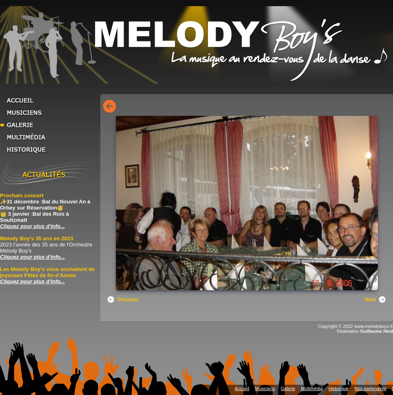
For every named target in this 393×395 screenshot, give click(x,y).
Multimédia (49, 137)
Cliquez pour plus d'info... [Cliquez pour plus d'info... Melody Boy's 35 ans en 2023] (32, 257)
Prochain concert (21, 195)
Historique (49, 149)
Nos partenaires (370, 388)
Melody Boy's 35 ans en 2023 (36, 238)
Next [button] (375, 299)
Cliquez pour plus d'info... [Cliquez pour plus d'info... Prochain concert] (32, 226)
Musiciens (49, 112)
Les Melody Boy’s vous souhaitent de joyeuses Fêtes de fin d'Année (47, 272)
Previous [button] (122, 299)
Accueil (49, 100)
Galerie (49, 125)
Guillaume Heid (376, 331)
